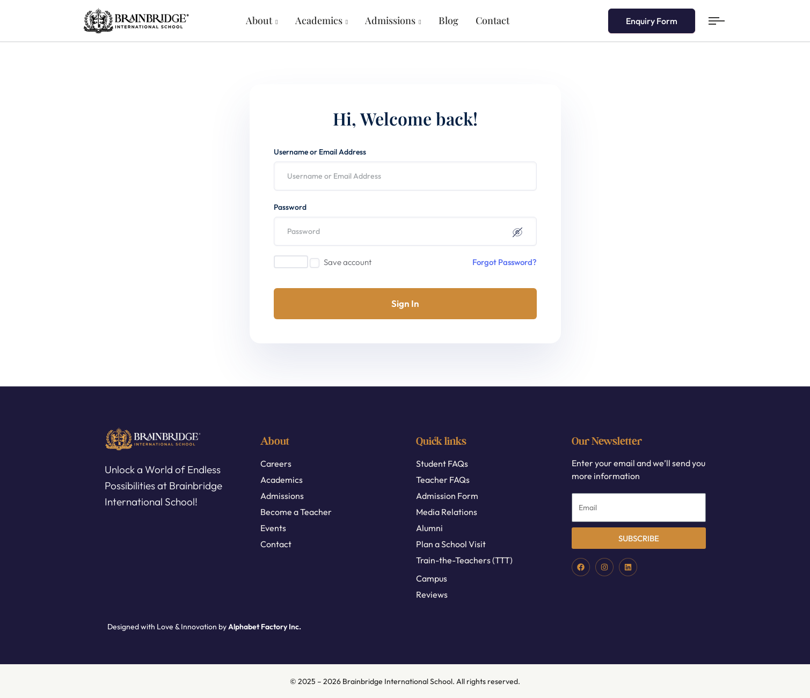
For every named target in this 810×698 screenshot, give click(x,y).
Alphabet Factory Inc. (264, 626)
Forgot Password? (504, 262)
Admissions (390, 20)
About (259, 20)
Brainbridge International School (397, 681)
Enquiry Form (651, 21)
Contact (492, 20)
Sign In (405, 303)
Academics (318, 20)
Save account (347, 262)
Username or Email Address (320, 152)
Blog (448, 20)
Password (290, 207)
